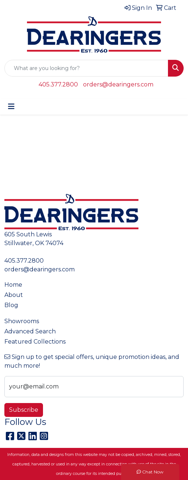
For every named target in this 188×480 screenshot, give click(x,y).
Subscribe (23, 409)
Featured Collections (35, 341)
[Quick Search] (86, 68)
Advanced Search (30, 331)
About (13, 294)
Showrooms (21, 321)
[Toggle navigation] (11, 106)
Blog (11, 305)
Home (13, 284)
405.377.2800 (58, 84)
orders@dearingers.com (118, 84)
